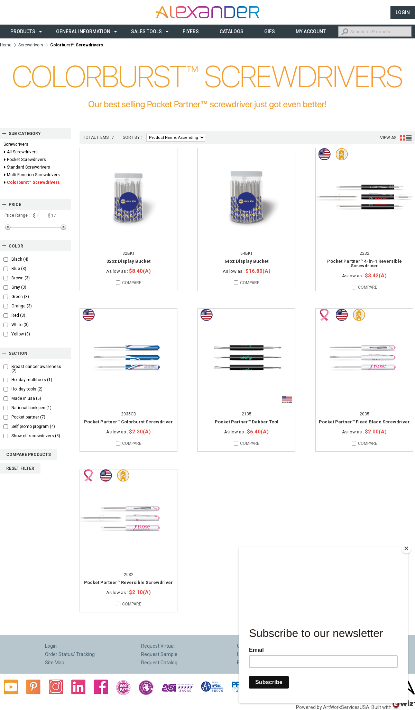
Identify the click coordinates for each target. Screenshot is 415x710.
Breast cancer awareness (36, 369)
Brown (20, 278)
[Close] (406, 545)
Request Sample (159, 654)
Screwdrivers (30, 45)
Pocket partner (28, 417)
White (20, 325)
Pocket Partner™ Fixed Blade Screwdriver (364, 421)
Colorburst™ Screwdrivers (33, 182)
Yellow (20, 334)
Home (5, 45)
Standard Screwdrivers (28, 167)
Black (19, 259)
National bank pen (31, 408)
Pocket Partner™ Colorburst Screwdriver (128, 421)
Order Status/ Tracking (70, 654)
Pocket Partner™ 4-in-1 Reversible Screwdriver (364, 263)
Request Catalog (159, 662)
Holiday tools (27, 389)
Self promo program (33, 426)
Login (403, 12)
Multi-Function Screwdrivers (33, 175)
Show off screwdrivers (35, 436)
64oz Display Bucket (246, 261)
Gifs (269, 31)
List (409, 138)
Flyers (191, 31)
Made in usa (26, 398)
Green (20, 297)
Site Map (54, 662)
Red (18, 315)
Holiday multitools (31, 380)
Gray (18, 287)
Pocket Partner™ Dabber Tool (246, 421)
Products (22, 31)
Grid (402, 138)
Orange (21, 306)
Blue (18, 269)
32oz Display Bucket (128, 261)
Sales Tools (146, 31)
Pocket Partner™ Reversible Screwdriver (128, 582)
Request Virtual (158, 646)
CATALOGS (231, 31)
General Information (83, 31)
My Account (311, 31)
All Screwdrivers (22, 152)
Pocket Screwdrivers (26, 160)
